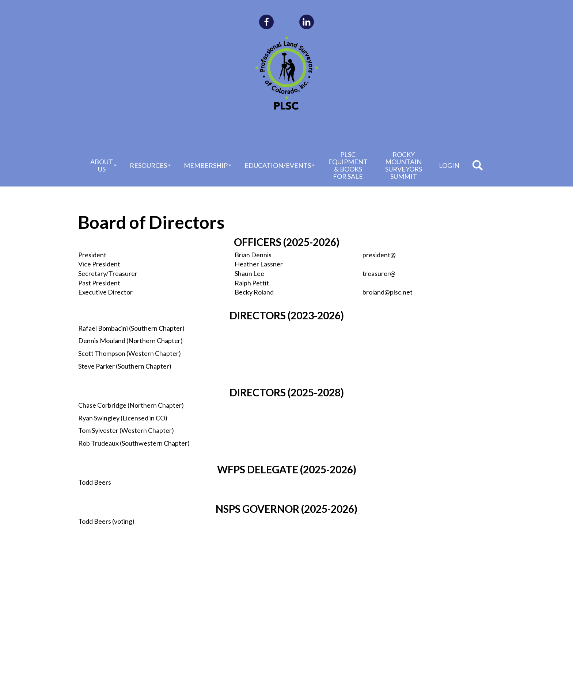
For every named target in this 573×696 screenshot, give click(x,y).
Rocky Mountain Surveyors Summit (403, 165)
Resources (150, 165)
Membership (207, 165)
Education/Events (279, 165)
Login (449, 165)
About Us (103, 165)
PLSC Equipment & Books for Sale (348, 165)
